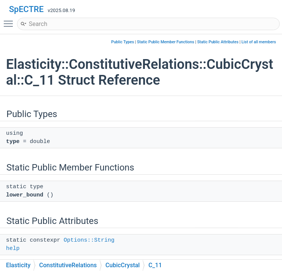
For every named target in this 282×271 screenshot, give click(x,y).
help (13, 248)
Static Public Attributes (218, 42)
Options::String (89, 240)
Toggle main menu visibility (10, 20)
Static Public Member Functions (165, 42)
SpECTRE (26, 9)
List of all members (258, 42)
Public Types (122, 42)
